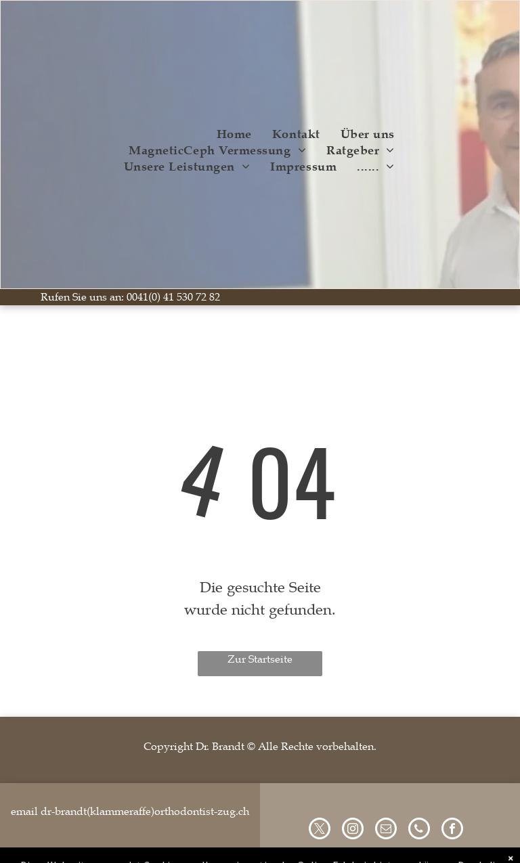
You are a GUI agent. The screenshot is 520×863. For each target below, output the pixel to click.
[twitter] (319, 830)
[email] (386, 830)
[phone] (419, 830)
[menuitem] (234, 134)
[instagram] (353, 830)
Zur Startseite (260, 659)
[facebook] (452, 830)
